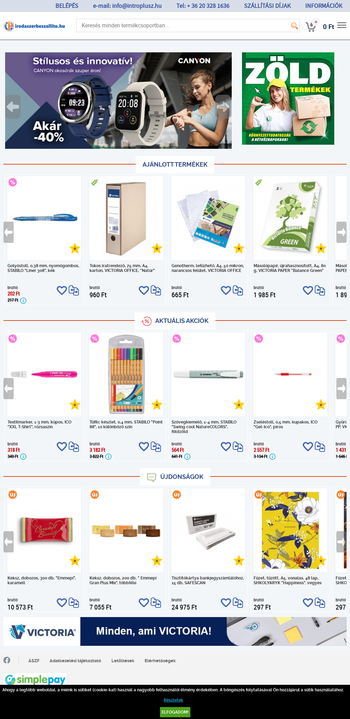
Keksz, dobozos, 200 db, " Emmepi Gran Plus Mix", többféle (123, 580)
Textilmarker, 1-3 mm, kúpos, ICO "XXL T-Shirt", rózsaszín (39, 424)
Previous (13, 107)
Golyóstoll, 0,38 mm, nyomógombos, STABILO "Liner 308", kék (43, 268)
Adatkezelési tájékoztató (75, 660)
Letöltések (122, 660)
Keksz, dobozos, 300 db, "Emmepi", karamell (42, 580)
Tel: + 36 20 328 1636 (202, 6)
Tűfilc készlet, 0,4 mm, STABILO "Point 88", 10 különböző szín (126, 424)
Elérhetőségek (160, 660)
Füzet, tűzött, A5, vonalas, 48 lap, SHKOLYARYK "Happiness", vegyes (288, 580)
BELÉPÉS (66, 6)
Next (223, 107)
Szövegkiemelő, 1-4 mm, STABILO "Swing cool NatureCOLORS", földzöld (204, 427)
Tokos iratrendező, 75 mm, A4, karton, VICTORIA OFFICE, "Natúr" (122, 268)
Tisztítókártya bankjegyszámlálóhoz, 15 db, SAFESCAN (208, 580)
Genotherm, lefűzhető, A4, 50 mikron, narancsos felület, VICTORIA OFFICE (208, 268)
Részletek (173, 700)
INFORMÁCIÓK (323, 6)
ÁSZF (33, 660)
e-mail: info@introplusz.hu (127, 6)
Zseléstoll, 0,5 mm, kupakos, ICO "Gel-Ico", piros (286, 424)
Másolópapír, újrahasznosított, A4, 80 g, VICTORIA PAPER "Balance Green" (290, 268)
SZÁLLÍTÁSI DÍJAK (267, 6)
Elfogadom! (175, 712)
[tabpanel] (118, 100)
